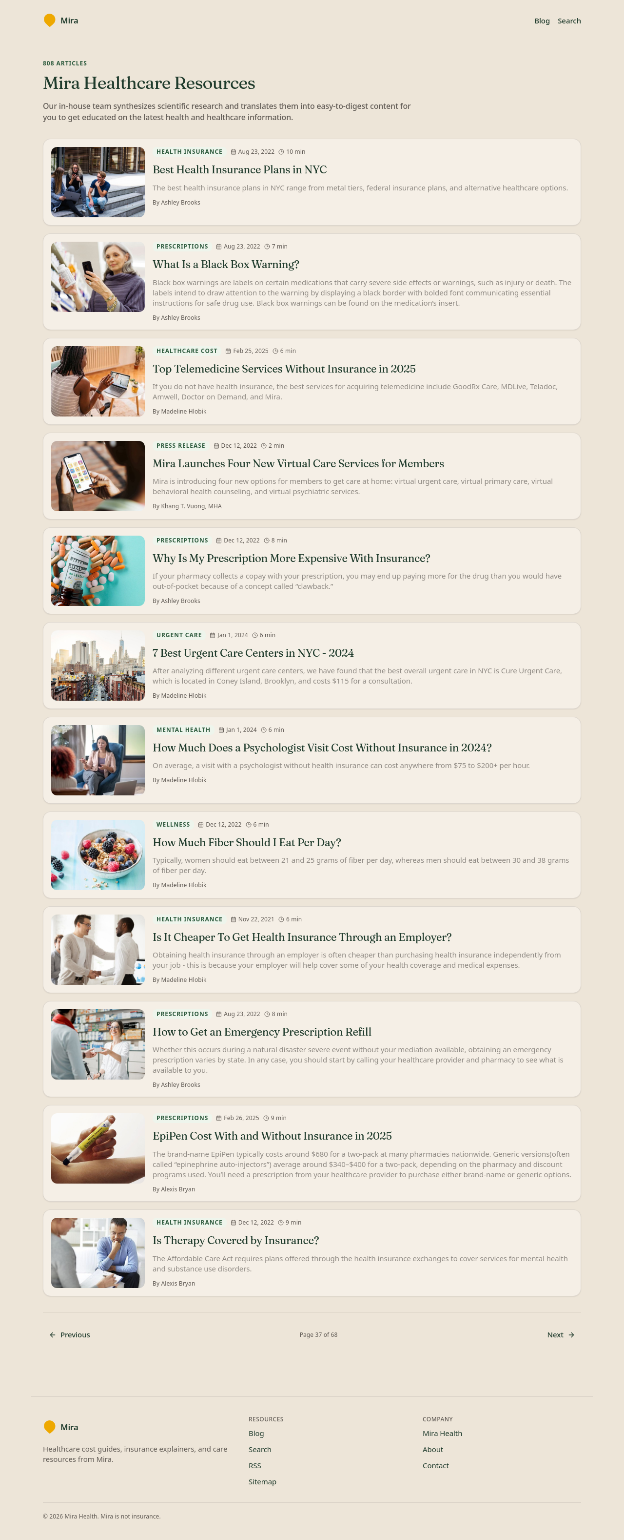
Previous (69, 1334)
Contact (436, 1465)
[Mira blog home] (60, 20)
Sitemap (262, 1481)
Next (561, 1334)
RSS (255, 1465)
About (433, 1449)
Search (569, 20)
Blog (542, 20)
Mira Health (442, 1433)
